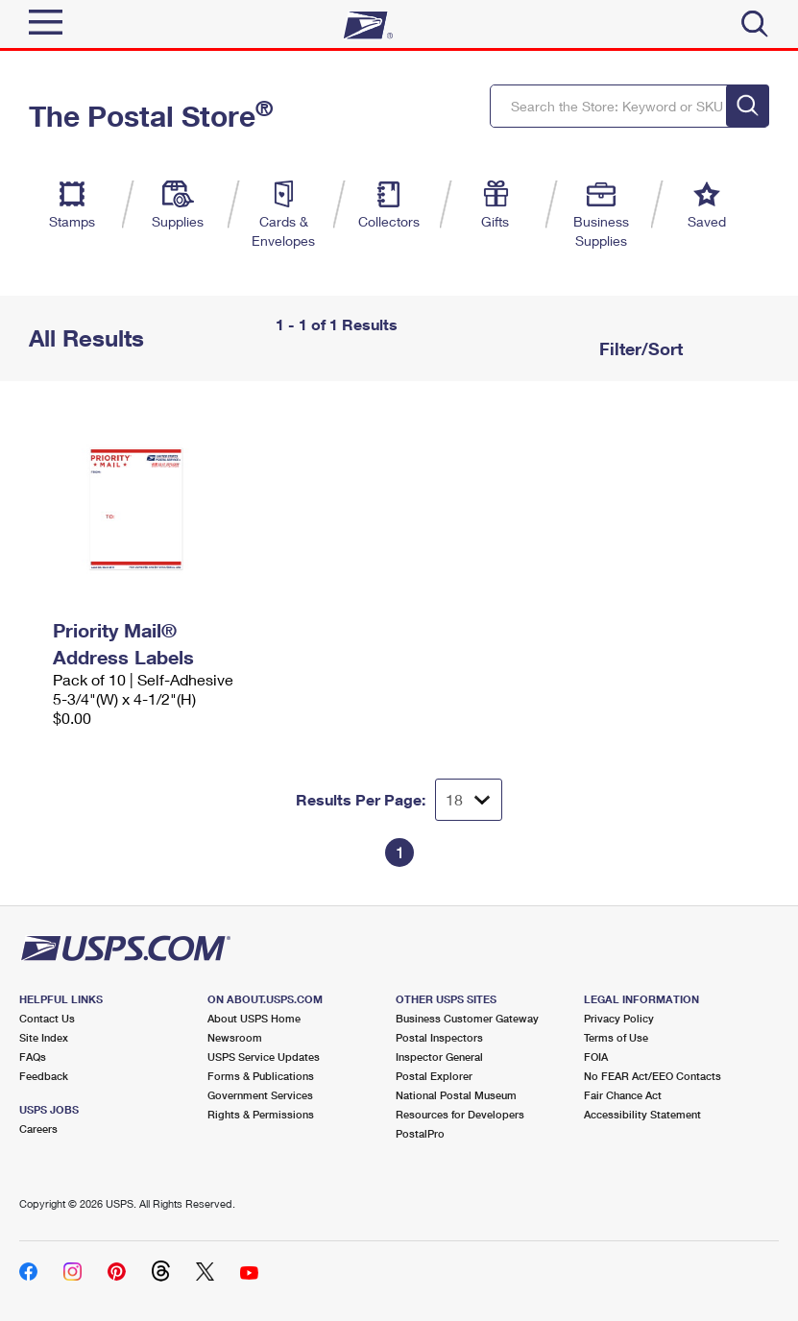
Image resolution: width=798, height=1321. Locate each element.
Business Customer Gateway (467, 1018)
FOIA (596, 1056)
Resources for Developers (460, 1114)
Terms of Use (616, 1037)
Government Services (260, 1095)
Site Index (43, 1037)
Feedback (43, 1075)
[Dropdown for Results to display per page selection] (468, 800)
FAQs (32, 1056)
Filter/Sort (638, 348)
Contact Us (47, 1018)
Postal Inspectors (439, 1037)
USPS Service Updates (263, 1056)
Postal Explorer (434, 1075)
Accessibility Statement (642, 1114)
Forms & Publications (260, 1075)
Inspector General (439, 1056)
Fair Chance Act (623, 1095)
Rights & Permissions (260, 1114)
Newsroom (234, 1037)
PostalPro (420, 1133)
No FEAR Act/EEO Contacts (652, 1075)
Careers (38, 1128)
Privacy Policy (619, 1018)
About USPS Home (254, 1018)
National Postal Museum (456, 1095)
